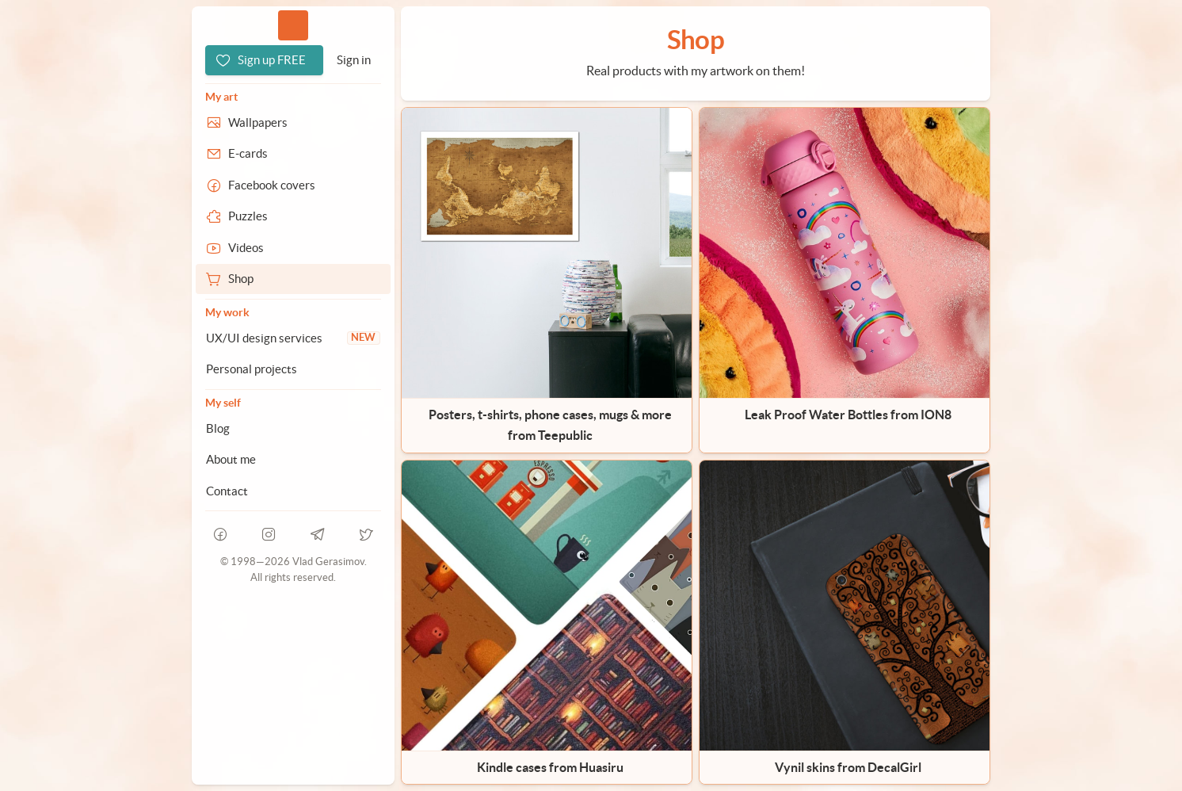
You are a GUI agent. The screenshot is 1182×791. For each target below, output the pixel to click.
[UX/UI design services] (293, 338)
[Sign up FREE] (264, 60)
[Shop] (293, 279)
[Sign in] (353, 60)
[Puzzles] (293, 216)
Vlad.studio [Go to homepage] (293, 25)
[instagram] (269, 534)
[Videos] (293, 248)
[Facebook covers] (293, 185)
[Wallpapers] (293, 123)
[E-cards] (293, 154)
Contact (227, 491)
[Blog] (293, 429)
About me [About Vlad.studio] (231, 459)
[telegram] (317, 534)
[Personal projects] (293, 369)
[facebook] (220, 534)
